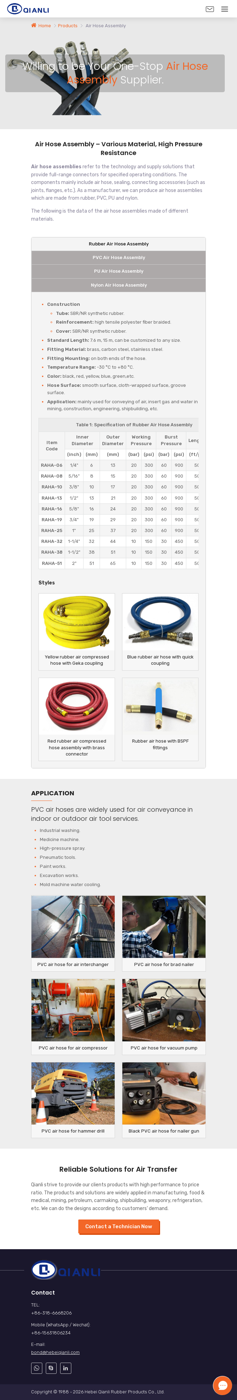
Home (44, 25)
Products (68, 25)
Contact (43, 1293)
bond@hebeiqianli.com (55, 1352)
